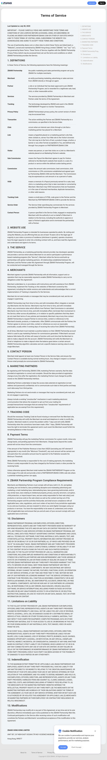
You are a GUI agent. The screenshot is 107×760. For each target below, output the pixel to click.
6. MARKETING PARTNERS (89, 42)
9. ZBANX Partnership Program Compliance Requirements (90, 51)
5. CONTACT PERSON (88, 39)
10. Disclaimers (86, 54)
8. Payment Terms (86, 48)
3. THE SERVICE (86, 32)
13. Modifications (86, 64)
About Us (23, 752)
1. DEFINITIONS (86, 26)
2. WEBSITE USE (86, 29)
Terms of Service (36, 752)
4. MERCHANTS (86, 36)
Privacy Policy (51, 752)
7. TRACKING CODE (87, 45)
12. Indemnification (87, 60)
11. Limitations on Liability (89, 57)
